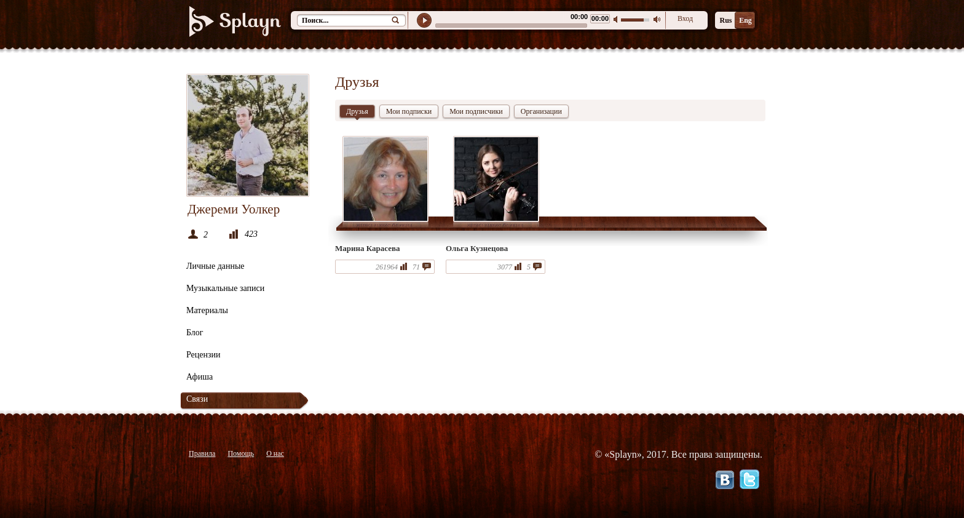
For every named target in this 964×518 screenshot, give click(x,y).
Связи (197, 399)
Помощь (240, 453)
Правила (202, 453)
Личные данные (215, 266)
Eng (745, 20)
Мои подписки (409, 111)
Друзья (357, 112)
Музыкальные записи (225, 288)
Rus (725, 20)
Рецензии (203, 354)
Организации (541, 111)
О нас (275, 453)
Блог (194, 332)
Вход (685, 18)
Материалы (207, 310)
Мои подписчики (476, 111)
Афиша (199, 376)
